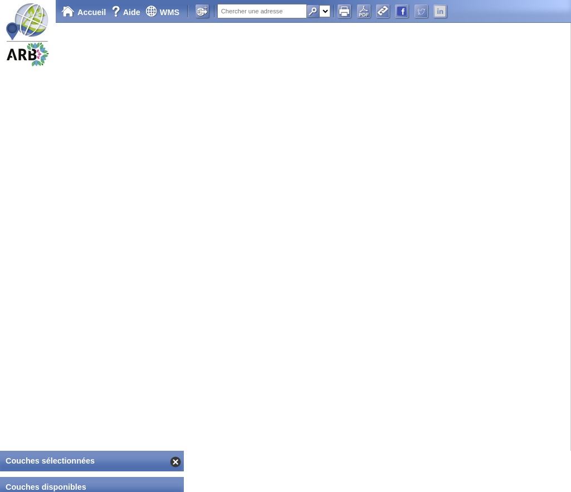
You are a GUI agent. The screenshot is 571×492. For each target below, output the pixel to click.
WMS (162, 12)
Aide (127, 12)
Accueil (83, 12)
